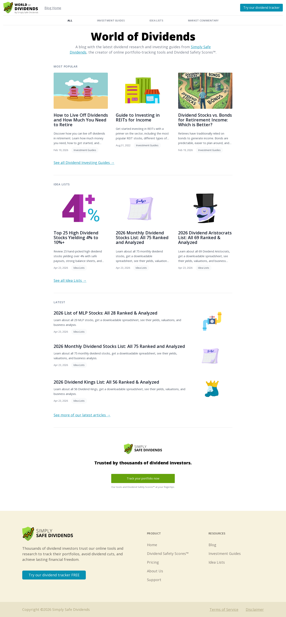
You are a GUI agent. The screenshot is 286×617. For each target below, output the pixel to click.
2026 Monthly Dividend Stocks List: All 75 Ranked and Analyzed (142, 237)
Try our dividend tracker (261, 7)
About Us (155, 571)
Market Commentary (203, 20)
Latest (59, 302)
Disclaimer (255, 609)
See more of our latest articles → (82, 415)
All (70, 20)
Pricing (153, 562)
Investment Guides (111, 20)
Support (154, 579)
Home (152, 544)
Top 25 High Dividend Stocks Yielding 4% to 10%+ (76, 237)
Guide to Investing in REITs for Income (138, 117)
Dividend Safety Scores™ (168, 553)
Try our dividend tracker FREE (54, 575)
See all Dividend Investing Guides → (84, 162)
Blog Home (52, 8)
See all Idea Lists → (70, 280)
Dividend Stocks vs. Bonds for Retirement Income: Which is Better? (205, 119)
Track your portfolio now (143, 478)
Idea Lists (156, 20)
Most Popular (66, 66)
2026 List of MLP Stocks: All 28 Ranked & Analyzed (105, 313)
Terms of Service (224, 609)
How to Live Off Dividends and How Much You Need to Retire (81, 119)
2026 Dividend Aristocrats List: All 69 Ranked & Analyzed (205, 237)
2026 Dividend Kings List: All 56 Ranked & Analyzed (106, 382)
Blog (212, 544)
